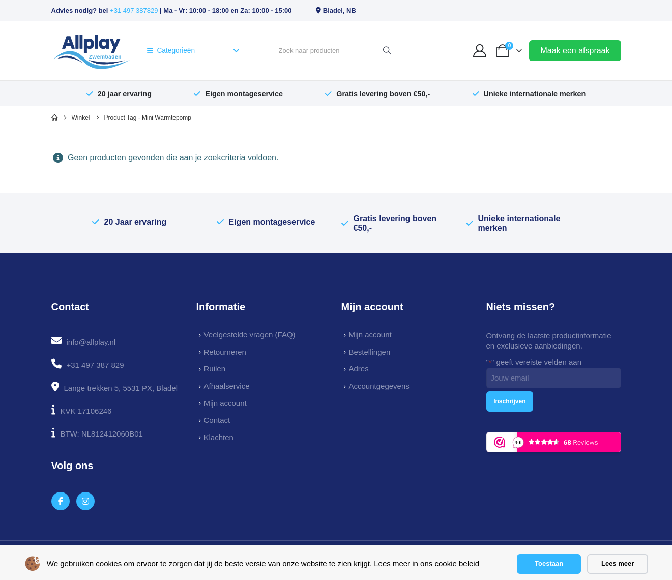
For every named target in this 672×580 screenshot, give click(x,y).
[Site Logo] (91, 51)
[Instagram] (85, 501)
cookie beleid (456, 563)
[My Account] (479, 50)
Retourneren (225, 351)
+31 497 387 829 (95, 365)
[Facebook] (60, 501)
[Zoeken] (387, 51)
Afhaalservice (227, 386)
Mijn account (225, 403)
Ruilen (215, 368)
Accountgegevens (379, 386)
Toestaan (549, 563)
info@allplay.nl (91, 342)
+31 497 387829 (134, 10)
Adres (359, 368)
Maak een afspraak (574, 50)
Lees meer (617, 563)
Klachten (218, 437)
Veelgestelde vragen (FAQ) (250, 334)
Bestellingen (370, 351)
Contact (217, 420)
